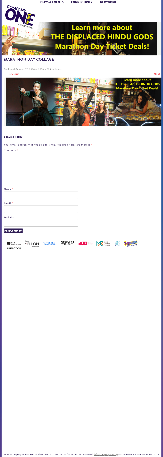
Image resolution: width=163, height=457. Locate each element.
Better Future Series (41, 300)
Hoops (142, 305)
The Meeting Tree (134, 352)
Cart (93, 10)
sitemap (154, 357)
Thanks (90, 448)
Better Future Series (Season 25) (52, 295)
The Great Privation (119, 352)
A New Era (20, 300)
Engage (80, 362)
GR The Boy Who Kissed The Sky (122, 290)
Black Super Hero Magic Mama (67, 295)
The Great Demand (114, 352)
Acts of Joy (30, 300)
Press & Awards (119, 18)
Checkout (98, 305)
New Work (108, 2)
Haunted (128, 305)
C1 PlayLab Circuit (80, 372)
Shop (88, 14)
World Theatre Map (80, 408)
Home (58, 69)
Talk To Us (69, 442)
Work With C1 (142, 352)
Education (114, 305)
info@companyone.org (106, 454)
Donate (107, 305)
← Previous (11, 74)
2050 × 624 (44, 69)
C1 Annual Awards (105, 442)
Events (80, 448)
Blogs (79, 418)
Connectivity (81, 2)
